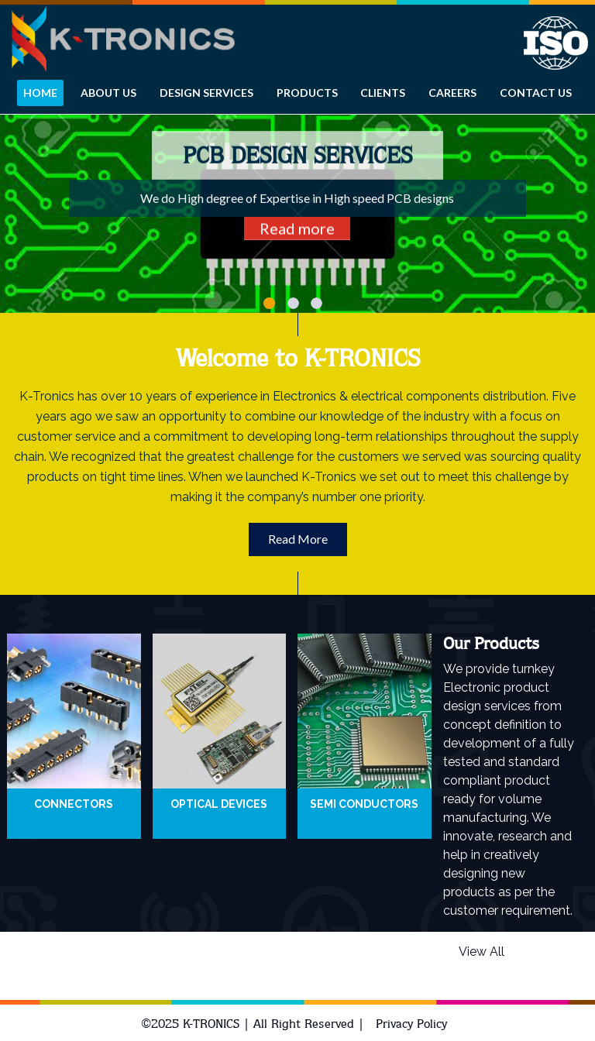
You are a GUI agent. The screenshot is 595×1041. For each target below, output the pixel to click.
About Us (108, 92)
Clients (382, 92)
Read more (297, 228)
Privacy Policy (411, 1023)
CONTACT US (536, 92)
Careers (452, 92)
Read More (298, 538)
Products (307, 92)
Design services (206, 92)
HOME (40, 92)
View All (481, 951)
